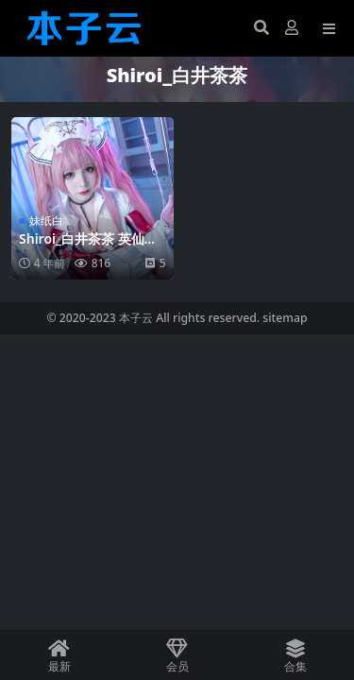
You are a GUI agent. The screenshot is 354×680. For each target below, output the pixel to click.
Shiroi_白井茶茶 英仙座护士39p (88, 247)
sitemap (284, 318)
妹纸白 (46, 220)
